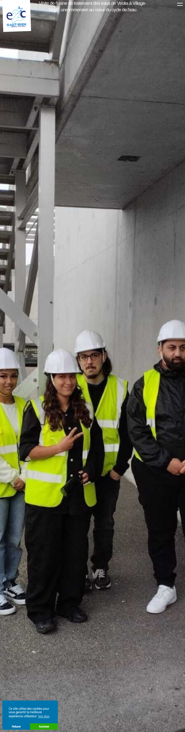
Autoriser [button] (44, 726)
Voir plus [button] (43, 716)
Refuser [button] (16, 726)
